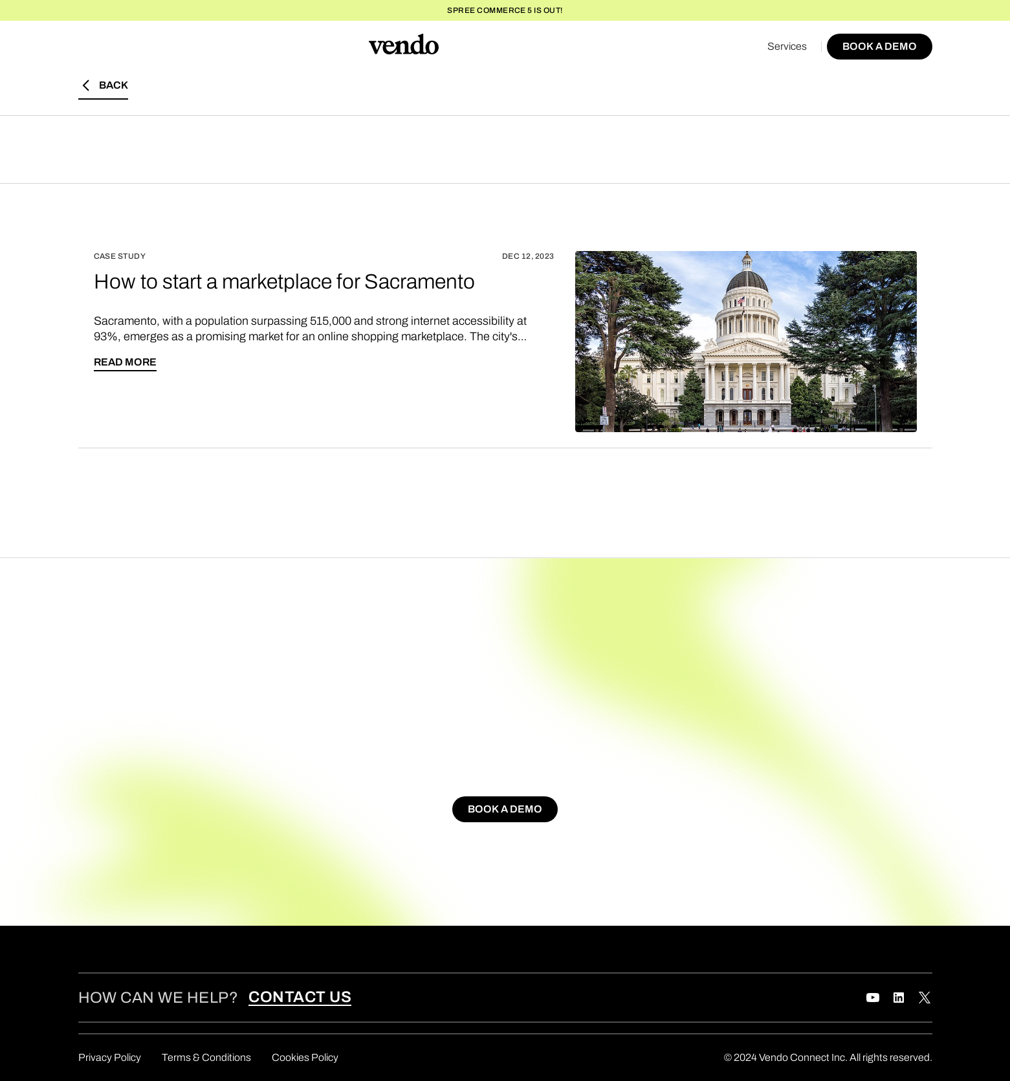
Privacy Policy (109, 1057)
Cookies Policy (305, 1057)
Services (787, 46)
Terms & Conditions (206, 1057)
